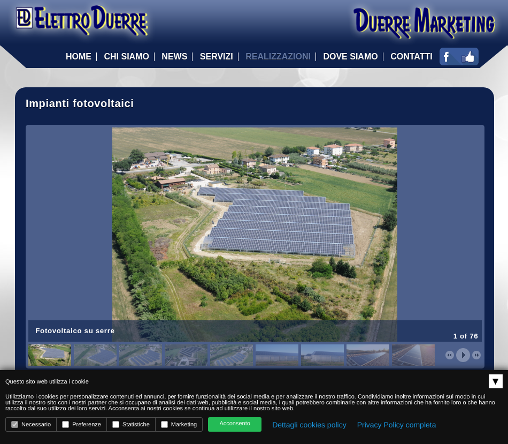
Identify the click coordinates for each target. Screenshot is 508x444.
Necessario (31, 424)
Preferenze (81, 424)
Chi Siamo (126, 56)
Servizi (216, 56)
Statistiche (131, 424)
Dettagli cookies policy (309, 424)
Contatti (411, 56)
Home (78, 56)
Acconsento (234, 423)
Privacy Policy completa (396, 424)
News (174, 56)
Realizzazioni (278, 56)
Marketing (179, 424)
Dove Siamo (350, 56)
